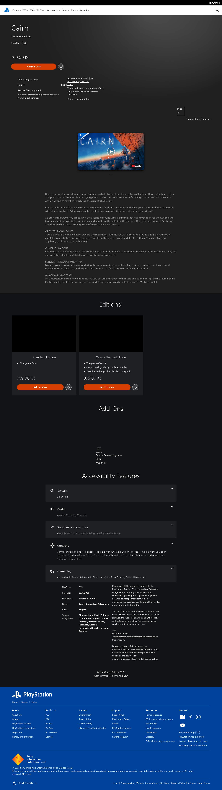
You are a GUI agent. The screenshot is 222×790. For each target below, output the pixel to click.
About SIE (17, 714)
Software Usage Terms (199, 783)
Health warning (153, 728)
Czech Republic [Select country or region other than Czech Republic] (25, 783)
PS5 (24, 10)
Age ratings (151, 723)
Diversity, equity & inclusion (92, 728)
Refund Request (120, 736)
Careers (16, 719)
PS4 (31, 10)
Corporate (17, 732)
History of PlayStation (22, 736)
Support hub (118, 714)
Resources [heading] (151, 710)
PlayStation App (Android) (191, 736)
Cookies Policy (178, 783)
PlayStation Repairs (121, 728)
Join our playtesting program (193, 741)
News (64, 10)
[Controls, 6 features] (111, 551)
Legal (115, 783)
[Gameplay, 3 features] (111, 573)
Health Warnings (120, 633)
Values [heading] (83, 710)
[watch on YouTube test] (136, 166)
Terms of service (154, 714)
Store (73, 10)
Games (16, 10)
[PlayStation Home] (7, 10)
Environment (85, 714)
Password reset (119, 732)
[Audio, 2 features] (111, 511)
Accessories (52, 10)
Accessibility (85, 719)
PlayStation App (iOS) (189, 732)
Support (83, 10)
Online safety (85, 723)
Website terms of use (147, 783)
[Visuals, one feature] (111, 493)
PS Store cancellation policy (159, 719)
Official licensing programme (160, 741)
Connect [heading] (183, 710)
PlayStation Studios (21, 723)
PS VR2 (49, 723)
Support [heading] (116, 710)
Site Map (164, 783)
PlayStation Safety (121, 719)
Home (15, 702)
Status (115, 723)
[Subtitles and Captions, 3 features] (111, 529)
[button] (78, 81)
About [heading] (15, 710)
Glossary (150, 736)
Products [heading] (51, 710)
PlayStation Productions (23, 728)
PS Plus (40, 10)
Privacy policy (127, 783)
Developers (151, 732)
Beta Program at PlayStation (193, 745)
